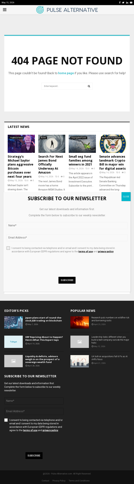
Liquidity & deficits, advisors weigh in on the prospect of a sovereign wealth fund (42, 359)
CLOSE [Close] (126, 196)
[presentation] (30, 442)
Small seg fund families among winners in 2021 (80, 160)
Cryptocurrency (16, 138)
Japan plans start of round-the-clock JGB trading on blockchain (43, 319)
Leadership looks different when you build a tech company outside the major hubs (110, 340)
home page (66, 73)
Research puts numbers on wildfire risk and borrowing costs (110, 319)
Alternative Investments (111, 138)
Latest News (18, 127)
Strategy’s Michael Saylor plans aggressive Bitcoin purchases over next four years (20, 166)
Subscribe (34, 455)
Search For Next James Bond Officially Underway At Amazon (50, 164)
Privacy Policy (58, 481)
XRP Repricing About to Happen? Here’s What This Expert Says (44, 338)
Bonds (43, 138)
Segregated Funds (78, 138)
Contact (45, 481)
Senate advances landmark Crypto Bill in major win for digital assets (112, 162)
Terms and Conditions (79, 481)
